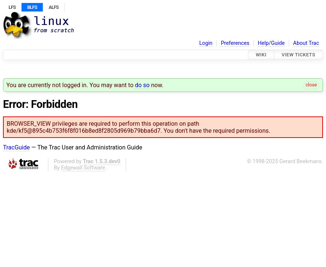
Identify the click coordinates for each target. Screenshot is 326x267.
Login (206, 43)
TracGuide (16, 147)
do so (142, 85)
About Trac (306, 43)
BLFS (32, 7)
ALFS (54, 7)
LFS (12, 7)
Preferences (235, 43)
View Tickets (298, 54)
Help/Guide (271, 43)
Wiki (261, 54)
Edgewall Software (83, 168)
